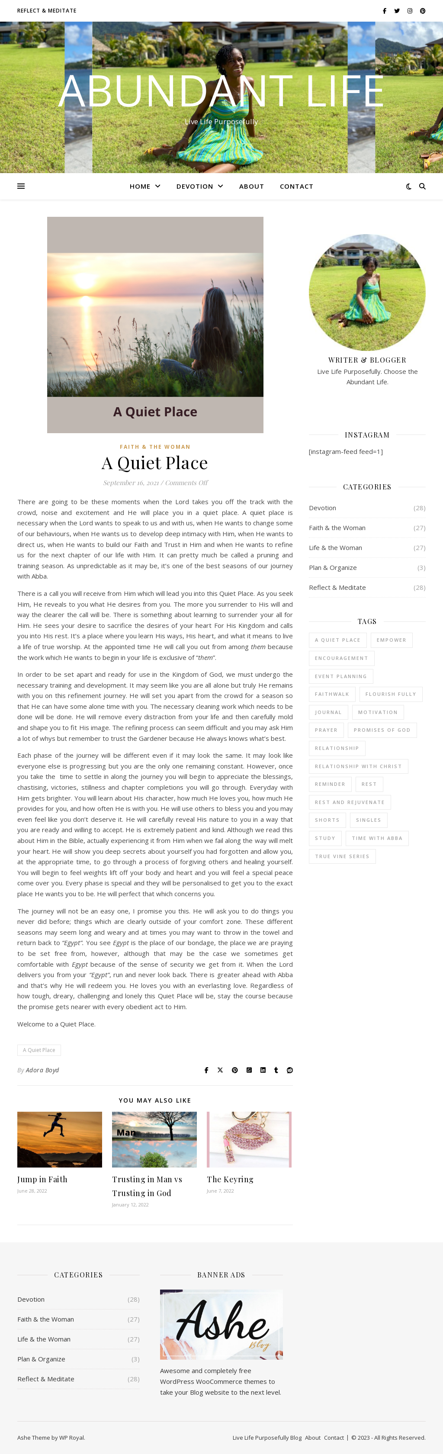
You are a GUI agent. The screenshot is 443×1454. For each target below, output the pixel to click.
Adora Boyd (42, 1070)
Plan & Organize (333, 567)
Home (140, 186)
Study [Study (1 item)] (325, 838)
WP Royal (71, 1437)
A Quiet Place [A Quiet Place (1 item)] (338, 640)
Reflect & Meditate (47, 10)
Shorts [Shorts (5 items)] (327, 820)
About (251, 186)
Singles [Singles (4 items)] (369, 820)
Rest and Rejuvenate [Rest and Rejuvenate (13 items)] (350, 802)
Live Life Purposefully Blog (267, 1437)
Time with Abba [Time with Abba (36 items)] (377, 838)
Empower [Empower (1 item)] (392, 640)
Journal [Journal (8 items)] (328, 712)
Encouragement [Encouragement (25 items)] (342, 658)
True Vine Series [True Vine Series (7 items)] (342, 856)
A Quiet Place (39, 1050)
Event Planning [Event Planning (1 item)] (341, 676)
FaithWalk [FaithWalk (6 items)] (332, 694)
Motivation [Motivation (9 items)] (378, 712)
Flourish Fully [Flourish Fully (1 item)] (391, 694)
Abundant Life (221, 89)
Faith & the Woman (155, 446)
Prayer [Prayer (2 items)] (326, 730)
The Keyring (230, 1179)
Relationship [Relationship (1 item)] (337, 748)
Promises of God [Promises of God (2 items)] (382, 730)
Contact (297, 186)
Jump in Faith (42, 1179)
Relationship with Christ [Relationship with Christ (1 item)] (358, 766)
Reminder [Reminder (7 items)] (330, 784)
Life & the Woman (335, 547)
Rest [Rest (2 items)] (369, 784)
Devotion (195, 186)
